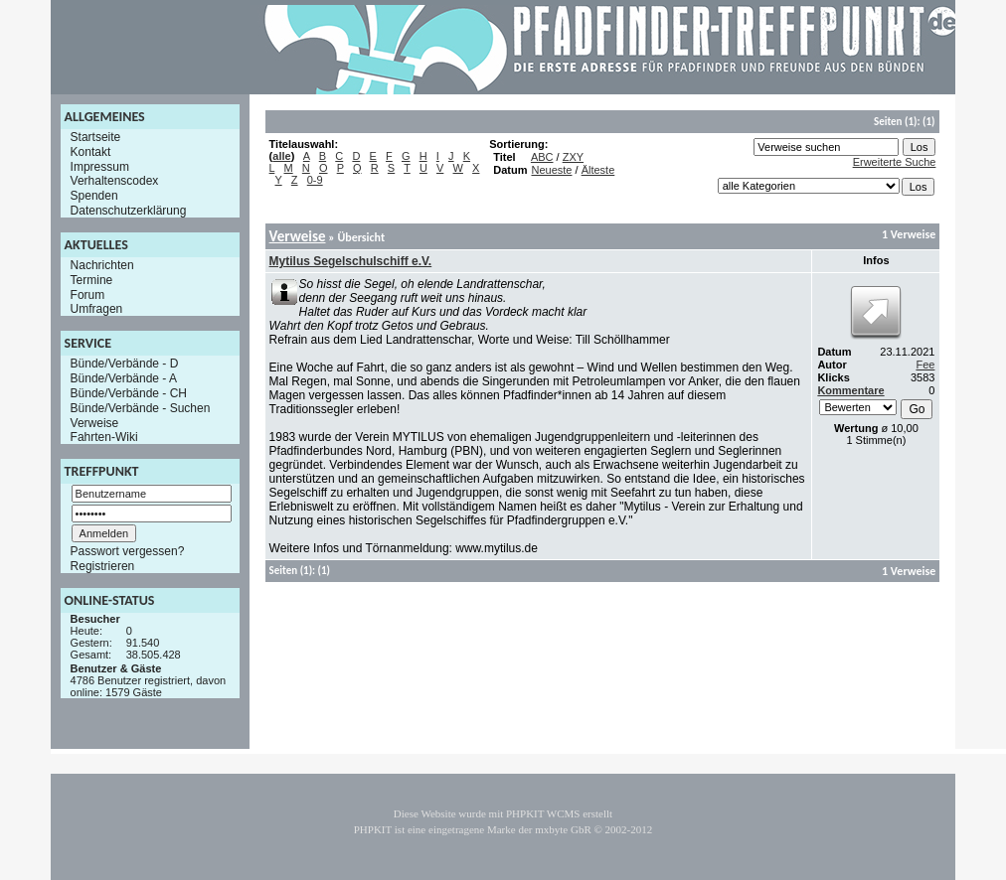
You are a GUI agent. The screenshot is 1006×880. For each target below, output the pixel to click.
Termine (92, 280)
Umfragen (97, 309)
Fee (925, 364)
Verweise (95, 422)
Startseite (96, 137)
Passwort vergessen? (128, 551)
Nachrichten (102, 265)
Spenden (94, 196)
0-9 (315, 180)
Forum (88, 294)
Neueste (551, 170)
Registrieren (103, 566)
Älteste (598, 170)
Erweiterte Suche (894, 162)
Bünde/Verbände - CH (129, 393)
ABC (542, 157)
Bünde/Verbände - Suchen (141, 408)
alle (281, 156)
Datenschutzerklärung (129, 211)
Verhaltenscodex (115, 181)
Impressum (100, 166)
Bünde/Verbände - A (124, 378)
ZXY (573, 157)
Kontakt (91, 152)
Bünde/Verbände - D (125, 363)
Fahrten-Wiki (104, 437)
